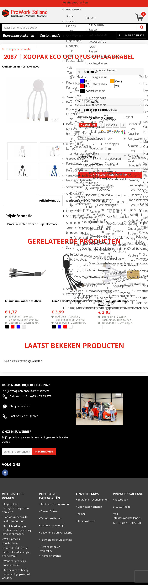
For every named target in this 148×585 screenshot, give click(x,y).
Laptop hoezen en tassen (92, 169)
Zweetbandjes (100, 291)
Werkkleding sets (77, 299)
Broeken (100, 178)
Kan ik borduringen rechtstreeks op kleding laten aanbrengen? (16, 530)
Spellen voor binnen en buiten (69, 224)
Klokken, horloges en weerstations (69, 130)
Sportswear (135, 157)
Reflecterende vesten (77, 229)
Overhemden (77, 204)
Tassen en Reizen (50, 518)
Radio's (108, 217)
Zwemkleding (100, 164)
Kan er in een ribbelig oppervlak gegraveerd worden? (16, 574)
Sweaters (77, 259)
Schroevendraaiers (115, 265)
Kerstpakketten (86, 521)
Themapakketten (69, 308)
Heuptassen (92, 105)
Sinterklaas (69, 194)
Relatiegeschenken (65, 2)
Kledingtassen (92, 131)
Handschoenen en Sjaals (77, 154)
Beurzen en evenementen (92, 499)
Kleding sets (100, 299)
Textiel (81, 117)
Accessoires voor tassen (92, 42)
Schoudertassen (92, 256)
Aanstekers (69, 9)
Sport (69, 247)
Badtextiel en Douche (85, 125)
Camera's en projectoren (108, 150)
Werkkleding (73, 76)
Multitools (115, 251)
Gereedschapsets (115, 223)
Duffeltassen (92, 84)
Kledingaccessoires (77, 175)
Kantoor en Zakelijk (69, 88)
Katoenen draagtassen (92, 123)
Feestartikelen (69, 60)
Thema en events (119, 272)
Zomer (81, 514)
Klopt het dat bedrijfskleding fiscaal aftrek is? (15, 508)
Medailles (123, 286)
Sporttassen (92, 263)
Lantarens (115, 244)
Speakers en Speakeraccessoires (108, 235)
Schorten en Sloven (77, 245)
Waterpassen (115, 279)
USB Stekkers (108, 279)
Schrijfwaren (69, 187)
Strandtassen (92, 270)
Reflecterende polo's (77, 219)
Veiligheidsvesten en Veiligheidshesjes (77, 277)
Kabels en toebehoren (108, 186)
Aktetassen (92, 301)
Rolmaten (115, 258)
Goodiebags (92, 98)
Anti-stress (69, 17)
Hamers (115, 230)
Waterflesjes (69, 294)
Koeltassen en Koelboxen (92, 139)
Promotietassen (92, 221)
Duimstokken (115, 216)
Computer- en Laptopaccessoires (108, 164)
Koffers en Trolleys (92, 154)
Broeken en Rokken (77, 113)
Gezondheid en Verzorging (56, 532)
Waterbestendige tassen (92, 292)
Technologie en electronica (104, 111)
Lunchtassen (92, 34)
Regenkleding (77, 238)
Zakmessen (115, 301)
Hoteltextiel (77, 83)
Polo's (77, 211)
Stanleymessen (115, 272)
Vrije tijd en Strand (69, 275)
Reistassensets (92, 235)
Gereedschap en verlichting (111, 203)
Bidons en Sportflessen (69, 27)
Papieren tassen (92, 212)
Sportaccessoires (100, 263)
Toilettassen (92, 284)
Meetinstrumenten (115, 308)
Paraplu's (69, 163)
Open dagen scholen (89, 506)
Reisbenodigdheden (69, 180)
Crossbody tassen (92, 26)
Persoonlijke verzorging (69, 171)
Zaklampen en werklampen (115, 287)
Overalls (77, 197)
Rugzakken (92, 242)
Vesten (77, 291)
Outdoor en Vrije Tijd (52, 525)
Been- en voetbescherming (77, 91)
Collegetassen (92, 63)
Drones (108, 125)
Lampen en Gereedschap (69, 149)
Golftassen (92, 308)
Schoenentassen (92, 249)
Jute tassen (92, 113)
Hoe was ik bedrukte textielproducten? (15, 519)
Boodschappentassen (92, 56)
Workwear (142, 76)
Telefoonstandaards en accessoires (108, 264)
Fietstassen (92, 91)
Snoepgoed (69, 216)
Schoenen (85, 308)
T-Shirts (77, 267)
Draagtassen (92, 77)
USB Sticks (108, 289)
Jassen (77, 168)
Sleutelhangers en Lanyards (69, 202)
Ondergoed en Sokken (77, 183)
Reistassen (92, 228)
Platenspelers (108, 132)
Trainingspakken (100, 308)
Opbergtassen (92, 195)
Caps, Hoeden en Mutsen (77, 128)
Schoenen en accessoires (100, 249)
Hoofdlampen (115, 237)
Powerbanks (108, 210)
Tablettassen (92, 277)
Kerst (69, 102)
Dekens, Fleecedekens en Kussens (85, 181)
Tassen (88, 18)
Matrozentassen (92, 188)
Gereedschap (77, 146)
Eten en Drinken (49, 511)
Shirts (100, 277)
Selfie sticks (108, 225)
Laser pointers (108, 201)
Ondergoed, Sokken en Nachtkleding (85, 229)
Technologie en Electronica (56, 539)
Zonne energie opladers (108, 299)
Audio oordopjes (108, 140)
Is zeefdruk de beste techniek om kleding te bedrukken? (16, 552)
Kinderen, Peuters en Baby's (69, 110)
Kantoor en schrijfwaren (54, 504)
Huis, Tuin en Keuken (69, 68)
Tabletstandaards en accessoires (108, 249)
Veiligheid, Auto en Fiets (69, 255)
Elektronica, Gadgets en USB (69, 42)
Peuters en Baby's (85, 256)
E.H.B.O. (77, 308)
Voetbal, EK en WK (123, 294)
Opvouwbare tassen (92, 203)
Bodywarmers (77, 105)
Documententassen (92, 70)
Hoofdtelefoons (108, 178)
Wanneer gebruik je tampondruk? (15, 563)
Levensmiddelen (69, 301)
